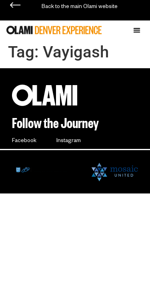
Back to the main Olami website (80, 7)
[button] (136, 29)
